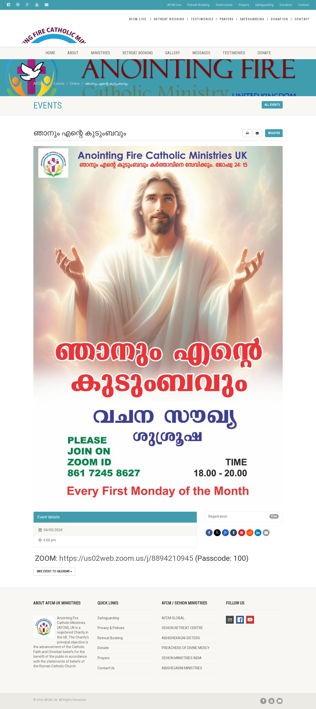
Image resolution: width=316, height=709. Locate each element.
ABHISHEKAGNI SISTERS (181, 638)
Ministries (100, 53)
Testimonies (224, 5)
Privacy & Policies (111, 628)
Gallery (172, 53)
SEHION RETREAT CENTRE (182, 628)
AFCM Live (174, 5)
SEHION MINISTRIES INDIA (182, 658)
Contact (303, 5)
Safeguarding (264, 5)
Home (50, 53)
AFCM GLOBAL (173, 618)
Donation (286, 5)
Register (274, 133)
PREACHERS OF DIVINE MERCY (186, 648)
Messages (201, 53)
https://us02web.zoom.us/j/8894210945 (126, 558)
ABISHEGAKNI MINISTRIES (182, 668)
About (73, 53)
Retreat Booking (198, 5)
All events (272, 105)
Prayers (244, 5)
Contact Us (106, 668)
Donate (264, 53)
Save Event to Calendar (54, 571)
